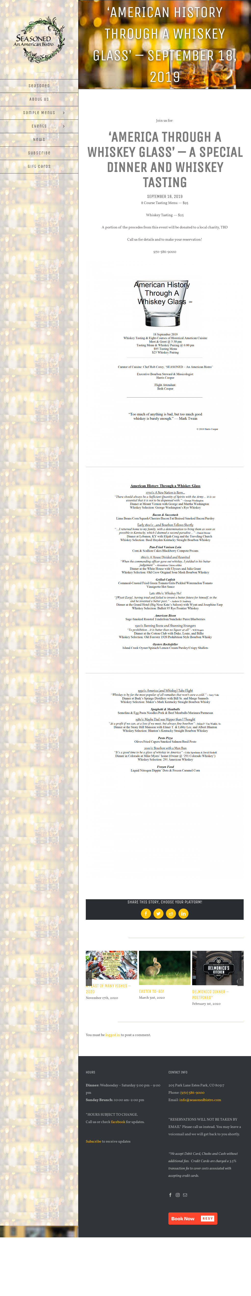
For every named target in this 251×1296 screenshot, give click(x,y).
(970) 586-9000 (192, 1092)
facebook (118, 1122)
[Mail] (185, 1195)
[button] (192, 1218)
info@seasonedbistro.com (200, 1100)
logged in (112, 1035)
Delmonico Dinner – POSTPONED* (210, 994)
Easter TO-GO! (151, 991)
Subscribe (93, 1141)
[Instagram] (178, 1195)
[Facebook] (170, 1195)
